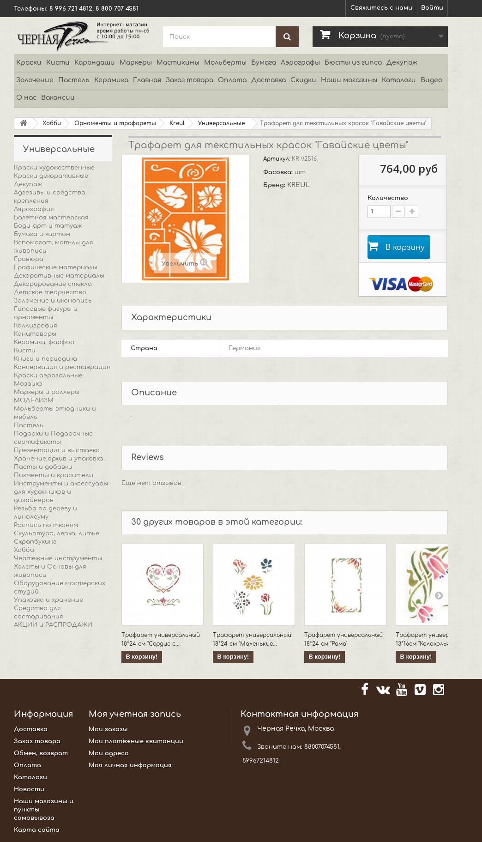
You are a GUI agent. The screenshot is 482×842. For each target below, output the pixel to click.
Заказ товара (189, 80)
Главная (147, 80)
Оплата (232, 80)
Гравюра (28, 259)
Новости (29, 789)
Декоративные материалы (59, 276)
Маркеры (136, 62)
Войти (432, 8)
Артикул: (277, 159)
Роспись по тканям (46, 525)
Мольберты (225, 62)
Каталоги (399, 80)
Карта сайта (37, 830)
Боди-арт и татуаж (48, 226)
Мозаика (28, 384)
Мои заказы (108, 729)
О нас (26, 97)
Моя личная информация (130, 765)
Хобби (24, 550)
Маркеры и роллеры (46, 392)
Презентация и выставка (57, 450)
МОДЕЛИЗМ (34, 400)
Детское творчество (50, 292)
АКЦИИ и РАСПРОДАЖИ (53, 625)
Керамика (111, 80)
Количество (388, 198)
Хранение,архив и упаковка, (59, 458)
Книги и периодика (45, 359)
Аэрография (34, 209)
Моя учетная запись (135, 714)
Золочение (35, 80)
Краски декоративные (51, 176)
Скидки (303, 80)
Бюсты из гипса (353, 62)
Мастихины (178, 62)
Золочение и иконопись (53, 300)
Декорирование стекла (53, 284)
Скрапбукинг (35, 542)
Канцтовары (35, 334)
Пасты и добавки (43, 467)
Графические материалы (55, 267)
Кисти (58, 62)
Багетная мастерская (51, 217)
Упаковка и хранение (48, 600)
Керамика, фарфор (44, 342)
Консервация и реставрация (62, 367)
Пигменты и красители (53, 475)
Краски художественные (54, 167)
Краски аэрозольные (48, 375)
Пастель (74, 80)
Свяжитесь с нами (381, 8)
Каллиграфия (35, 325)
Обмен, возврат (41, 753)
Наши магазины (349, 80)
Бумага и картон (42, 234)
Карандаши (94, 62)
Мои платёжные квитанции (136, 741)
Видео (431, 80)
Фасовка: (279, 172)
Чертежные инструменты (58, 558)
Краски (29, 62)
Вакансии (58, 97)
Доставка (268, 80)
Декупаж (401, 62)
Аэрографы (300, 62)
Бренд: (275, 185)
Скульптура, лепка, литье (56, 533)
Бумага (263, 62)
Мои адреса (109, 753)
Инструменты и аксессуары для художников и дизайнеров (61, 491)
